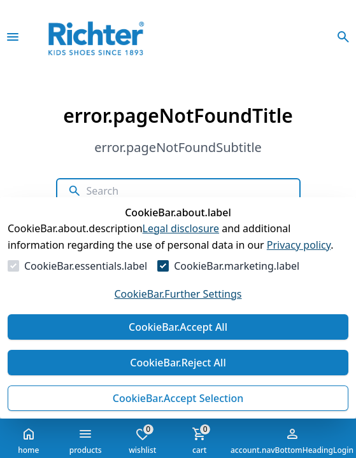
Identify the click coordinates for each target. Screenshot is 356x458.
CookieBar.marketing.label (236, 266)
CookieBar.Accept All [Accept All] (178, 327)
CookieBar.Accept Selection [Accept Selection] (178, 398)
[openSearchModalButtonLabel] (343, 37)
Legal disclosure (181, 228)
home (28, 440)
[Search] (187, 190)
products (85, 440)
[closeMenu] (12, 37)
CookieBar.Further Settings (177, 294)
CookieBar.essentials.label (85, 266)
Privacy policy (299, 245)
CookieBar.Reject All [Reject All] (177, 363)
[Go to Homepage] (113, 37)
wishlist (142, 439)
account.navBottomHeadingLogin (292, 440)
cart (199, 439)
